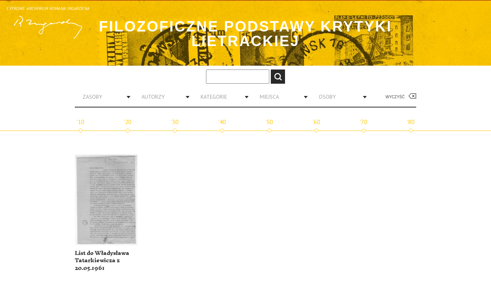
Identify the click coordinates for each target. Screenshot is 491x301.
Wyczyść (395, 97)
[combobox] (103, 96)
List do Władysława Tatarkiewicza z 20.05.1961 (102, 260)
